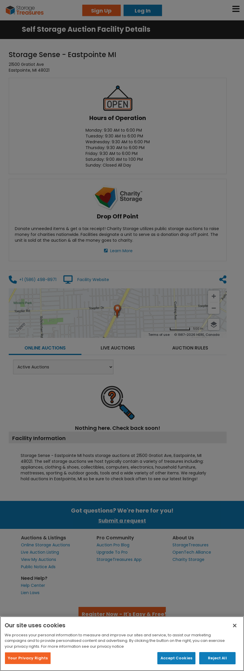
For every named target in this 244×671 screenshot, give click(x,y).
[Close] (234, 625)
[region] (122, 643)
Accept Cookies (176, 658)
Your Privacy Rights (28, 658)
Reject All (217, 658)
